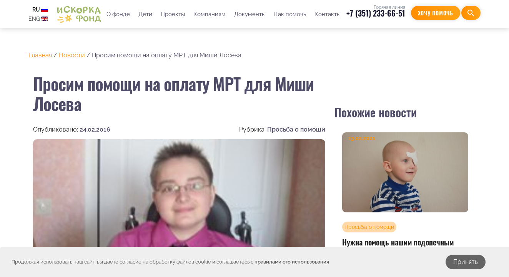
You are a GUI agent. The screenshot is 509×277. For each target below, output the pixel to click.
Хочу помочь (435, 13)
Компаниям (209, 14)
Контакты (327, 14)
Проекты (173, 14)
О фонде (118, 14)
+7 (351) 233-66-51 (375, 13)
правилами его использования (291, 262)
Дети (145, 14)
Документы (250, 14)
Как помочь (290, 14)
